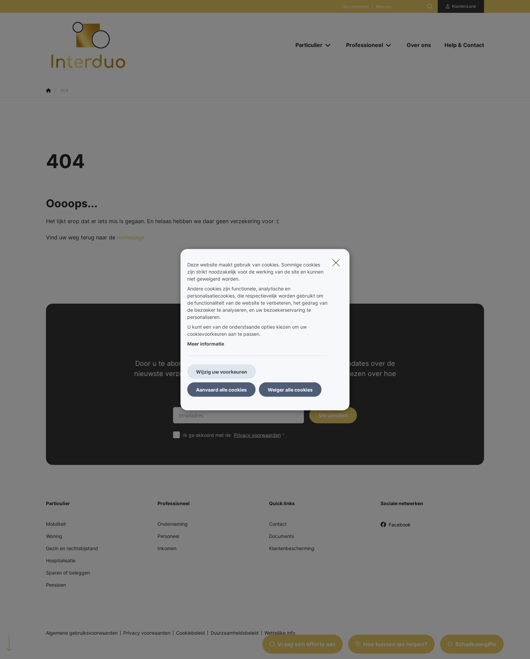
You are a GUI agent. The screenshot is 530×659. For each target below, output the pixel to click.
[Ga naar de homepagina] (113, 45)
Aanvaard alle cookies (221, 389)
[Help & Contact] (461, 45)
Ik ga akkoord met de (235, 435)
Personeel (168, 536)
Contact (278, 524)
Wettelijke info (279, 633)
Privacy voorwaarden (257, 435)
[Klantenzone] (461, 6)
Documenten (355, 6)
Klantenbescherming (291, 548)
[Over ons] (419, 45)
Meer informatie (205, 343)
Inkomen (167, 548)
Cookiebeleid (190, 633)
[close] (336, 262)
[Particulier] (306, 45)
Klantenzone (464, 6)
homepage (130, 237)
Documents (281, 536)
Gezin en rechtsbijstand (72, 548)
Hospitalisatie (60, 560)
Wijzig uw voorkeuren (221, 371)
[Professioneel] (362, 45)
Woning (54, 536)
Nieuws (384, 6)
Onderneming (173, 524)
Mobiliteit (56, 524)
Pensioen (56, 585)
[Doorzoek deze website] (430, 6)
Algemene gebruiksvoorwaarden (82, 633)
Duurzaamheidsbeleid (235, 633)
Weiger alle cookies (290, 389)
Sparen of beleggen (68, 572)
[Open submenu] (328, 45)
